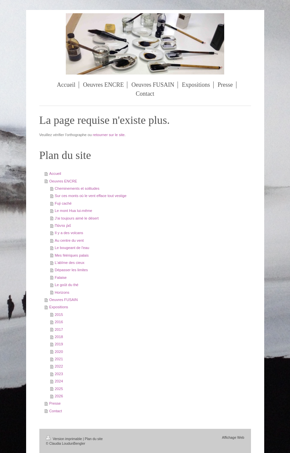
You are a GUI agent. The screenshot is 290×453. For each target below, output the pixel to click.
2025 (59, 389)
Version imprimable (64, 439)
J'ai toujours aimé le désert (77, 218)
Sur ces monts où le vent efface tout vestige (91, 196)
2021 (59, 359)
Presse (55, 403)
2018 (59, 337)
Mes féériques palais (72, 255)
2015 (59, 315)
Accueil (55, 174)
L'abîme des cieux (70, 263)
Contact (55, 411)
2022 (59, 366)
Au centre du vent (69, 240)
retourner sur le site (108, 135)
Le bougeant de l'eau (72, 248)
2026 (59, 396)
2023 (59, 374)
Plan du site (94, 439)
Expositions (58, 307)
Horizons (62, 292)
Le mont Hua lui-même (73, 211)
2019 (59, 344)
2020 (59, 352)
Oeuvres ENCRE (63, 181)
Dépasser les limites (71, 270)
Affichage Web (233, 437)
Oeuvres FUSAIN (63, 300)
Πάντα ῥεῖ (63, 225)
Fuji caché (63, 203)
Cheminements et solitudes (77, 188)
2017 (59, 329)
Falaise (61, 277)
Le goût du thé (67, 285)
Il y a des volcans (69, 233)
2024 (59, 381)
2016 (59, 322)
